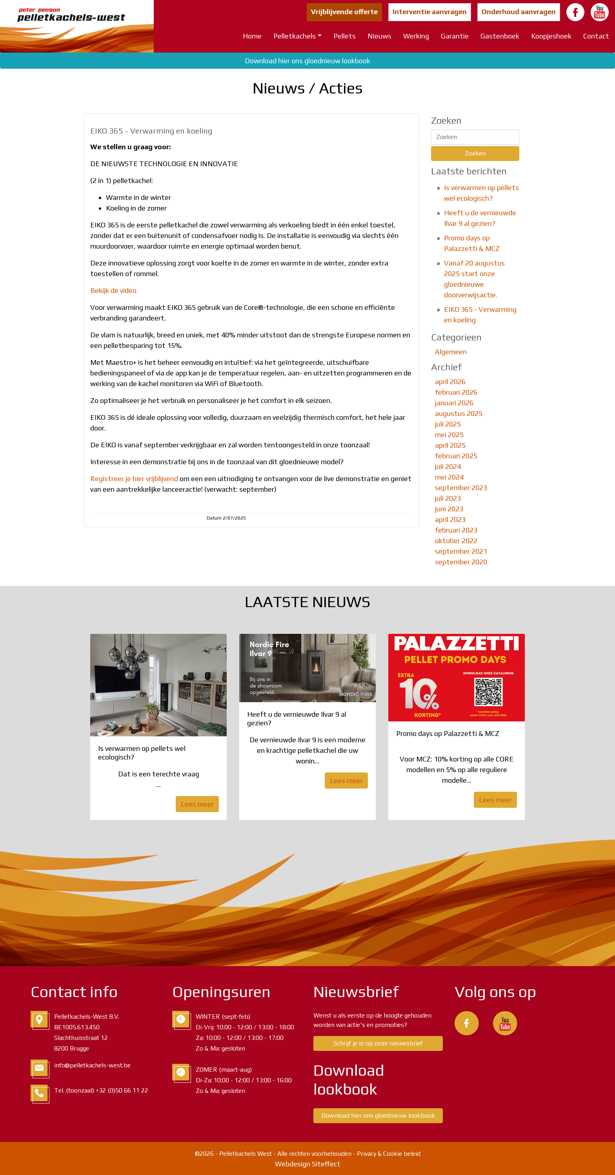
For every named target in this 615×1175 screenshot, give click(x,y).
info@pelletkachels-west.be (92, 1065)
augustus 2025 (458, 413)
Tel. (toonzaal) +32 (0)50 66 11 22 (101, 1090)
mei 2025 (449, 434)
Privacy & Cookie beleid (388, 1153)
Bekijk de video (113, 290)
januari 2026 (454, 403)
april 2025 (450, 445)
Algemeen (451, 352)
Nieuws (379, 36)
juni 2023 (449, 509)
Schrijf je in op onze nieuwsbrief (378, 1043)
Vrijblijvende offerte (344, 11)
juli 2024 (448, 466)
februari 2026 (456, 392)
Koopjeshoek (551, 36)
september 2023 (461, 487)
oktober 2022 (456, 540)
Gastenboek (499, 36)
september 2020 (461, 562)
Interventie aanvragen (430, 11)
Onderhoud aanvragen (519, 11)
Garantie (455, 36)
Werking (416, 36)
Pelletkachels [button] (294, 36)
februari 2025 (456, 456)
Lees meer (197, 804)
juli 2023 (448, 498)
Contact (596, 36)
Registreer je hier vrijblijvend (134, 478)
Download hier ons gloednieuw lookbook (307, 61)
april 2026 (450, 381)
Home (252, 36)
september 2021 (461, 551)
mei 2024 (449, 477)
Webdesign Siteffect (307, 1164)
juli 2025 (448, 424)
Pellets (344, 36)
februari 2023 (456, 530)
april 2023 (450, 519)
